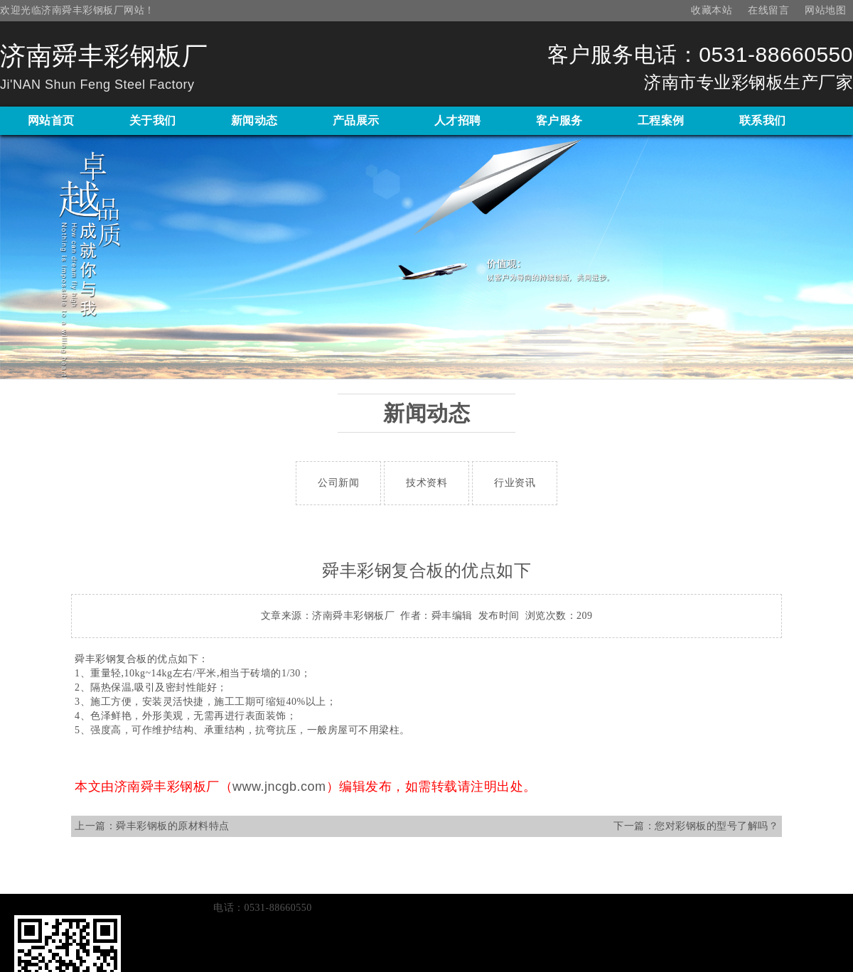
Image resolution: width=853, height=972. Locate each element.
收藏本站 (711, 10)
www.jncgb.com (279, 786)
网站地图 (825, 10)
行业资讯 (514, 482)
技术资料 (426, 482)
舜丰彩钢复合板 (111, 659)
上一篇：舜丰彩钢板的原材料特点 (152, 826)
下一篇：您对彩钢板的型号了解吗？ (695, 826)
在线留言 (768, 10)
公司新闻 (338, 482)
